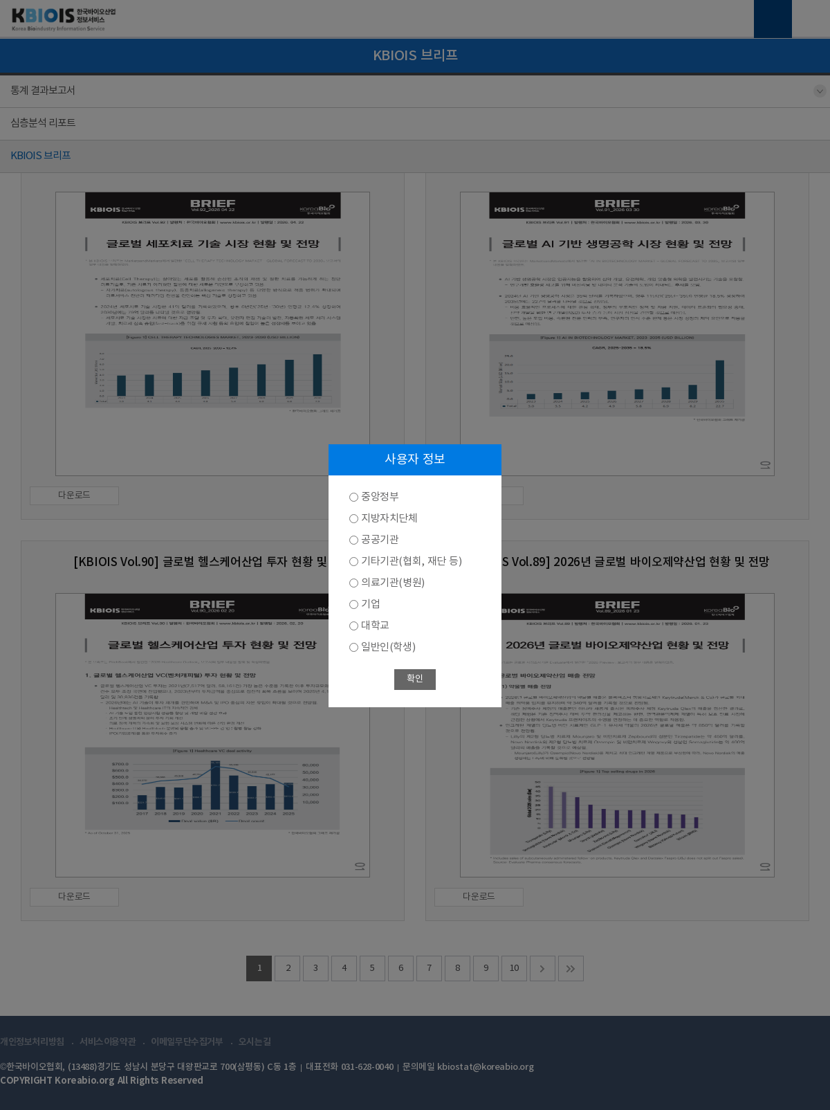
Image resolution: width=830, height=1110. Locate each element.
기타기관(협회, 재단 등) (411, 561)
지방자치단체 (389, 519)
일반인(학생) (388, 647)
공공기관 (379, 540)
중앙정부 (379, 497)
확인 (415, 679)
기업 (370, 604)
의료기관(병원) (393, 583)
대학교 (375, 626)
